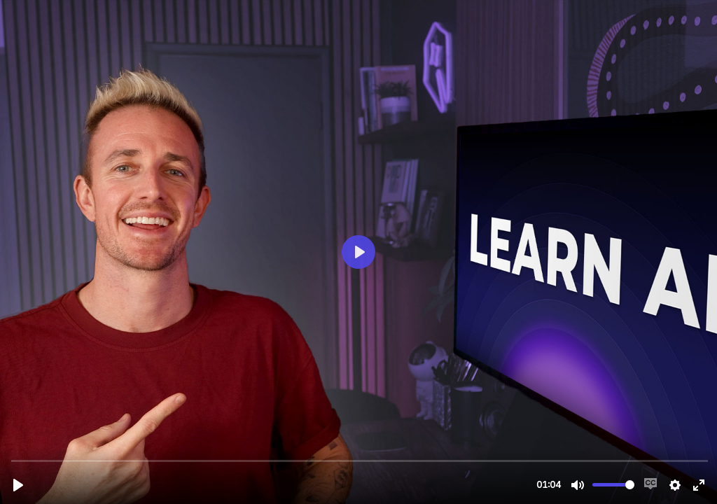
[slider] (360, 460)
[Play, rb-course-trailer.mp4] (18, 485)
